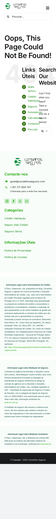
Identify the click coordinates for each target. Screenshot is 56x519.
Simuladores (35, 112)
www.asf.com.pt (10, 402)
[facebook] (13, 201)
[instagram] (7, 201)
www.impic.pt (45, 444)
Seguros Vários (13, 231)
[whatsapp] (20, 201)
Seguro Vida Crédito (16, 224)
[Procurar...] (28, 16)
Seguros (32, 106)
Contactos (34, 123)
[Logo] (15, 4)
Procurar (33, 129)
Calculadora (35, 117)
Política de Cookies (15, 257)
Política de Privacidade (17, 250)
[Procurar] (8, 16)
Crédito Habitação (15, 218)
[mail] (26, 201)
